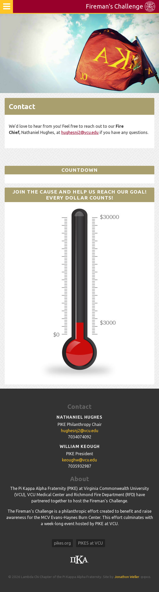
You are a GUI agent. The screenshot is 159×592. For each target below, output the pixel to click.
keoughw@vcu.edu (79, 460)
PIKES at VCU (90, 543)
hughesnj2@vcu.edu (80, 132)
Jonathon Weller (126, 577)
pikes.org (62, 543)
